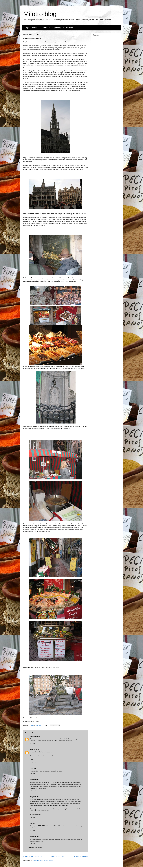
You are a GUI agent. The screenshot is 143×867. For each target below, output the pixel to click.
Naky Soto (33, 797)
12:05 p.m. (33, 762)
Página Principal (31, 28)
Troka (31, 768)
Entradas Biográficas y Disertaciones (58, 28)
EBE (31, 823)
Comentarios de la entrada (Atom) (42, 860)
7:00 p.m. (32, 843)
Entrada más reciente (32, 856)
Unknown (33, 749)
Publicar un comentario (35, 847)
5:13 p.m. (32, 830)
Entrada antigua (81, 856)
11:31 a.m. (33, 790)
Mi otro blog (39, 13)
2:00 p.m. (32, 817)
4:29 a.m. (32, 743)
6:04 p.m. (32, 773)
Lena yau (33, 736)
